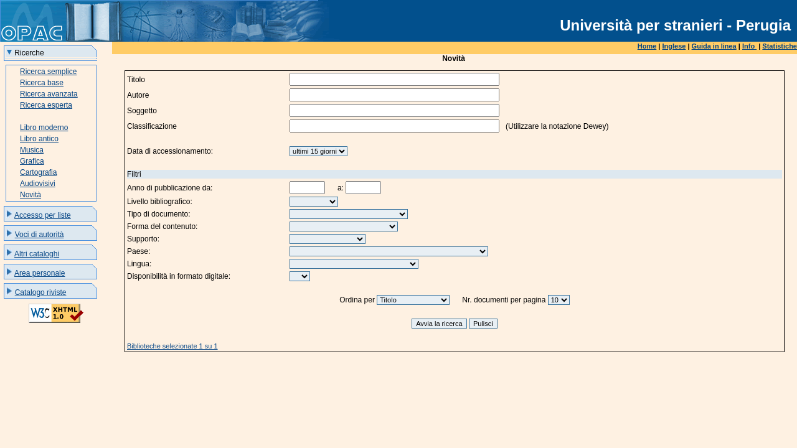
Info (749, 46)
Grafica (32, 161)
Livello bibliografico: (159, 201)
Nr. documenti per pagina (503, 300)
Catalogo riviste (41, 292)
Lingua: (139, 263)
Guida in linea (714, 46)
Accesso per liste (42, 215)
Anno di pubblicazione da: (169, 188)
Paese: (138, 251)
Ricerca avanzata (49, 94)
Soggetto (142, 110)
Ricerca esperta (46, 105)
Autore (138, 95)
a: (340, 188)
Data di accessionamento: (170, 151)
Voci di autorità (39, 234)
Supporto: (143, 239)
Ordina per (357, 300)
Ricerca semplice (48, 71)
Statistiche (779, 46)
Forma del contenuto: (162, 226)
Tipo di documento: (159, 214)
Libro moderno (44, 127)
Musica (32, 150)
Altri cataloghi (36, 254)
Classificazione (152, 126)
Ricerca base (42, 82)
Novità (30, 194)
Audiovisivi (37, 183)
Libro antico (39, 138)
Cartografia (38, 172)
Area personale (39, 273)
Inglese (674, 46)
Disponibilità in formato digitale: (178, 276)
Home (647, 46)
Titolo (136, 79)
